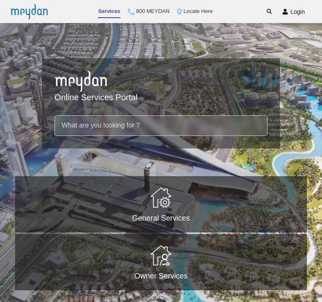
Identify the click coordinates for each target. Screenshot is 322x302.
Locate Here (195, 11)
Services (109, 11)
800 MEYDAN (148, 11)
